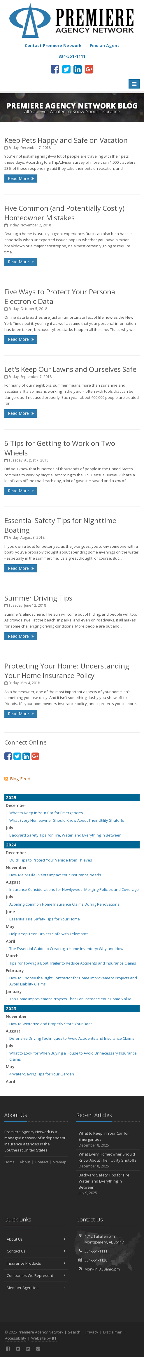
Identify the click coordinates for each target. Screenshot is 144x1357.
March (12, 955)
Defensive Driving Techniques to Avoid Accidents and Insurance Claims (71, 1038)
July (9, 827)
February (15, 970)
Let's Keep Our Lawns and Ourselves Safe (70, 369)
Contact (41, 1162)
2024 (11, 845)
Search (74, 1332)
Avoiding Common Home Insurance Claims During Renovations (64, 904)
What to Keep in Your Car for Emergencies (46, 812)
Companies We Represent (36, 1275)
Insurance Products (36, 1263)
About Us (36, 1239)
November (16, 867)
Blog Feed (17, 778)
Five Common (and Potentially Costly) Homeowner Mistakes (64, 212)
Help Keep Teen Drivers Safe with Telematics (49, 933)
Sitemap (59, 1162)
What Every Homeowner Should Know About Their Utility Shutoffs (66, 820)
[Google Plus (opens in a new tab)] (89, 69)
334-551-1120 (96, 1260)
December (16, 805)
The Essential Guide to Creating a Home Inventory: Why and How (66, 948)
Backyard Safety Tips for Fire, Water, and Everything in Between (65, 835)
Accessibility (15, 1338)
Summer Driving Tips (38, 598)
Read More (21, 178)
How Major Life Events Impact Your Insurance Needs (55, 874)
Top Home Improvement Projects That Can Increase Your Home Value (70, 998)
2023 (11, 1008)
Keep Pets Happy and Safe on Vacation (66, 140)
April (10, 941)
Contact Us (36, 1251)
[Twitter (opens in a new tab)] (66, 69)
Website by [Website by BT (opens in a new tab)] (44, 1338)
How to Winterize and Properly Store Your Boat (50, 1023)
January (14, 991)
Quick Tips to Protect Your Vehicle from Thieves (50, 860)
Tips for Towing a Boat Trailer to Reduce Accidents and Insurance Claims (72, 963)
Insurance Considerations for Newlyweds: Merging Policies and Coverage (74, 889)
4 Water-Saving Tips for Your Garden (41, 1074)
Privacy (91, 1332)
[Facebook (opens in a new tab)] (55, 69)
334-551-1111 (96, 1251)
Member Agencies (36, 1287)
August (13, 882)
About (25, 1162)
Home (9, 1162)
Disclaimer (112, 1332)
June (10, 911)
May (10, 926)
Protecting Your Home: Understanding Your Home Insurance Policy (66, 670)
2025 (11, 797)
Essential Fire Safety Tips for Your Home (44, 919)
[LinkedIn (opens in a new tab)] (77, 69)
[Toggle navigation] (134, 84)
